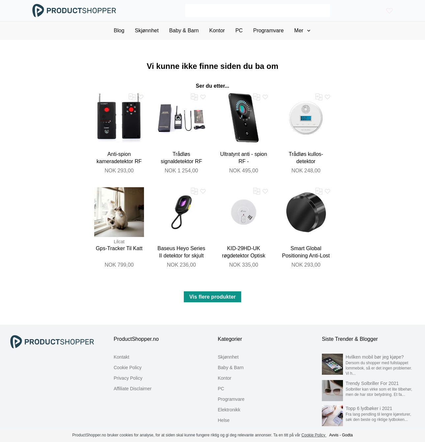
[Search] (257, 10)
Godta (347, 435)
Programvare (231, 399)
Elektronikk (229, 409)
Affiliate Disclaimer (133, 388)
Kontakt (121, 357)
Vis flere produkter (212, 297)
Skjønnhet (228, 357)
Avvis (333, 435)
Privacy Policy (128, 378)
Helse (224, 420)
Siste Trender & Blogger (350, 339)
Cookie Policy (128, 367)
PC (221, 388)
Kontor (224, 378)
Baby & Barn (231, 367)
